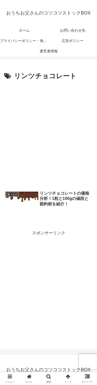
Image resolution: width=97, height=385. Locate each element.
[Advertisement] (48, 133)
